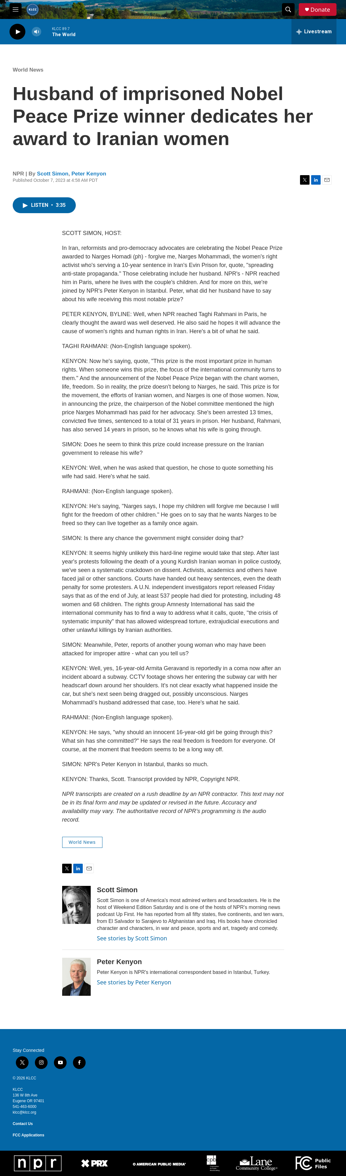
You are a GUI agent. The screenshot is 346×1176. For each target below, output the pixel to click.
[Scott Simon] (76, 905)
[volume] (36, 32)
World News (28, 70)
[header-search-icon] (288, 9)
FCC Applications (28, 1135)
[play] (17, 31)
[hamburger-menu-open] (16, 9)
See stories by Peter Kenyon (134, 982)
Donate (320, 9)
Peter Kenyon (88, 174)
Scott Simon (53, 174)
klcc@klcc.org (24, 1112)
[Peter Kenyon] (76, 977)
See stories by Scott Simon (132, 938)
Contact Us (23, 1124)
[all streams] (313, 31)
